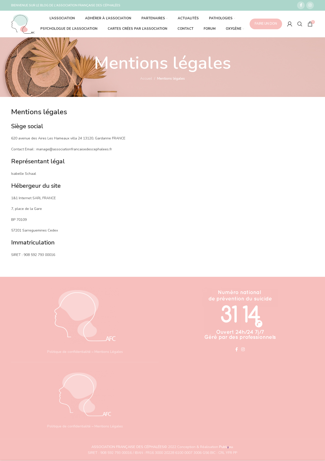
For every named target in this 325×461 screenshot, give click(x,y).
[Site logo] (23, 23)
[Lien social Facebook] (301, 5)
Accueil (146, 78)
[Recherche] (300, 24)
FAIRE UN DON (266, 23)
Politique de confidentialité (69, 352)
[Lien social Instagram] (310, 5)
